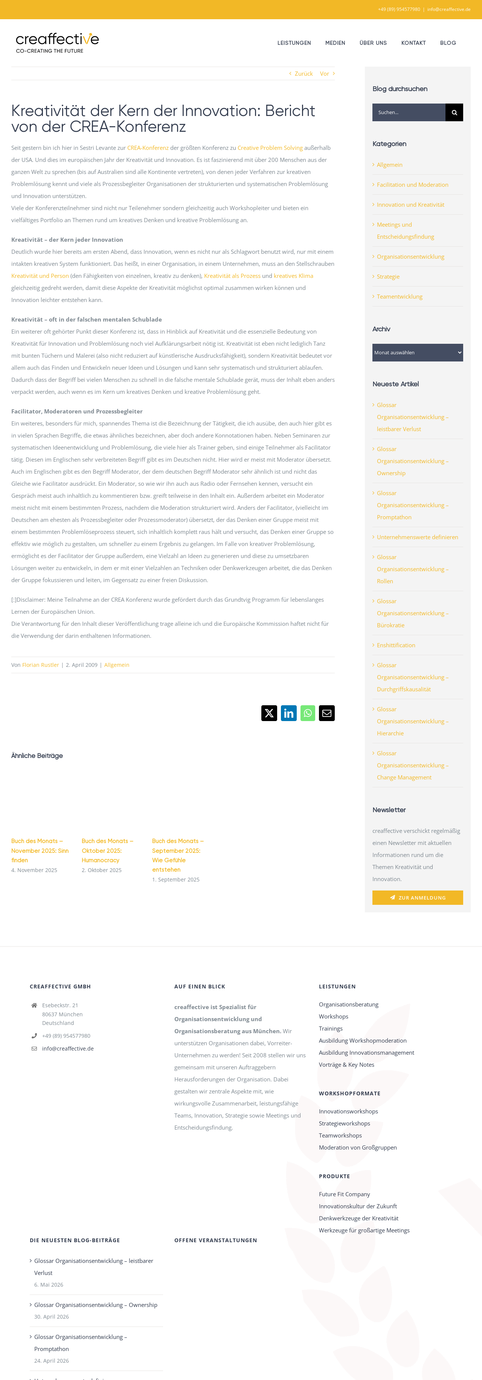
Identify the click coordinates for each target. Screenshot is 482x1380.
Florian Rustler (40, 664)
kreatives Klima (293, 275)
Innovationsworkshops (348, 1111)
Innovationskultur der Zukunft (358, 1206)
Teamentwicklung (400, 296)
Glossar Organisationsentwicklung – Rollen (413, 569)
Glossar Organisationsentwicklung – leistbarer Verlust (413, 417)
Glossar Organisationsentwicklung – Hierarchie (413, 721)
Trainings (331, 1028)
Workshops (333, 1016)
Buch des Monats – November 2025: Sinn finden (40, 850)
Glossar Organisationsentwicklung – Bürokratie (413, 613)
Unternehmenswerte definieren (417, 537)
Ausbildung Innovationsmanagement (366, 1052)
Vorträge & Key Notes (346, 1064)
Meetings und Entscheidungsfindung (405, 230)
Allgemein (117, 664)
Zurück (304, 73)
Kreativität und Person (40, 275)
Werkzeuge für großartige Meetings (364, 1230)
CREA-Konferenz (148, 147)
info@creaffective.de (449, 9)
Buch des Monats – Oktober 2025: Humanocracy (107, 850)
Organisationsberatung (348, 1004)
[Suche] (454, 112)
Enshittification (396, 645)
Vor (324, 73)
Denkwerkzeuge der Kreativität (358, 1218)
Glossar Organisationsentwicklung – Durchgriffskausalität (413, 677)
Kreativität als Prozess (232, 275)
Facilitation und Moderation (412, 184)
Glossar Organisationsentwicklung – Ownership (413, 461)
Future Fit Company (344, 1194)
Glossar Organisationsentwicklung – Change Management (413, 765)
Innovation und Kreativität (410, 204)
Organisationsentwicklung (410, 256)
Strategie (388, 276)
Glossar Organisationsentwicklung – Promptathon (413, 505)
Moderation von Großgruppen (358, 1147)
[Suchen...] (408, 112)
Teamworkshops (340, 1135)
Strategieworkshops (344, 1123)
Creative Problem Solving (270, 147)
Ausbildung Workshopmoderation (363, 1040)
